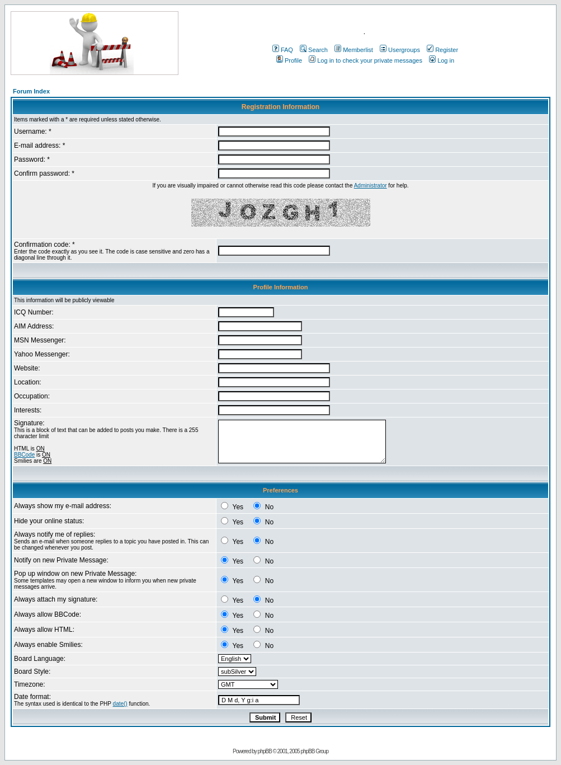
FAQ (282, 49)
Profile (289, 60)
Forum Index (31, 91)
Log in (441, 60)
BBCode (24, 455)
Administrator (370, 185)
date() (120, 704)
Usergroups (400, 49)
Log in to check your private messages (365, 60)
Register (442, 49)
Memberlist (353, 49)
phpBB (265, 751)
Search (314, 49)
